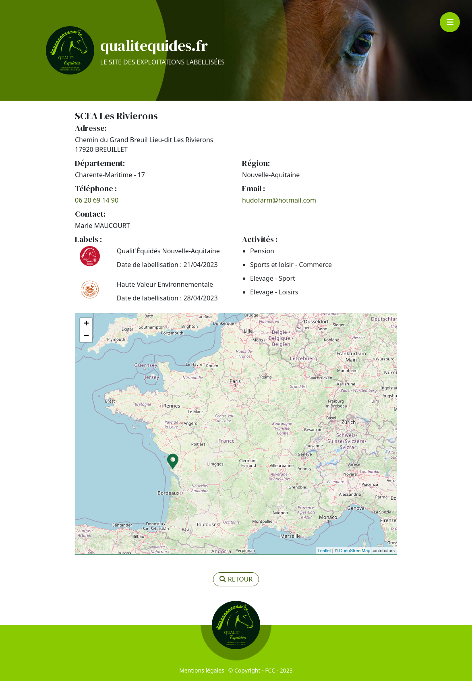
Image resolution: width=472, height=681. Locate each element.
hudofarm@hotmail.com (279, 200)
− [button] (86, 336)
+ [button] (86, 324)
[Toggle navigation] (450, 22)
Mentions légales (201, 670)
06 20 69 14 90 (96, 200)
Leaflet (324, 550)
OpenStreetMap (355, 550)
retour (236, 579)
